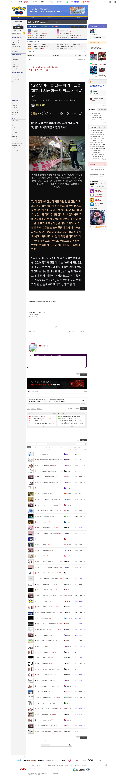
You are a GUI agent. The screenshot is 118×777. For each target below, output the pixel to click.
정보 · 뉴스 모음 (15, 40)
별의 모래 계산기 (15, 75)
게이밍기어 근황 (42, 646)
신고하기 (73, 331)
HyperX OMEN (15, 136)
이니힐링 (43, 350)
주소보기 (29, 51)
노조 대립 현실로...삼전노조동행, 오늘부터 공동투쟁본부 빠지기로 (52, 471)
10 (67, 741)
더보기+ (54, 413)
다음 (70, 741)
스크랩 (68, 331)
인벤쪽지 (40, 350)
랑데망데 (68, 657)
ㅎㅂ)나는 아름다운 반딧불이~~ (45, 493)
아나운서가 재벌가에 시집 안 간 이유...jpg (47, 499)
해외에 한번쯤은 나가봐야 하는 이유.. (46, 606)
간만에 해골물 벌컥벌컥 (43, 539)
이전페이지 (71, 408)
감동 (79, 447)
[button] (43, 426)
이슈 (35, 447)
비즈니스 (39, 765)
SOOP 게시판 (15, 51)
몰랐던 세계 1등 (42, 555)
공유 (65, 331)
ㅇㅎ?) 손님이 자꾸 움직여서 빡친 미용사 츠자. (48, 561)
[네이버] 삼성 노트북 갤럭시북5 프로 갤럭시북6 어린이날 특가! (98, 169)
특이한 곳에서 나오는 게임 (44, 720)
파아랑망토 (68, 499)
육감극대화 (68, 703)
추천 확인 (82, 331)
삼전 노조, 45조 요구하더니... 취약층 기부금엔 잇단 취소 (50, 488)
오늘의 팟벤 (14, 107)
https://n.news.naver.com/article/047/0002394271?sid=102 (42, 301)
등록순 (33, 391)
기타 (84, 447)
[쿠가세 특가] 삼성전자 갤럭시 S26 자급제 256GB (98, 172)
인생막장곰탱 (69, 697)
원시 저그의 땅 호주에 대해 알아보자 (46, 686)
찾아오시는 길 (77, 765)
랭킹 (45, 355)
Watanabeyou (69, 691)
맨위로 (77, 408)
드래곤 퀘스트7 (15, 147)
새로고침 (85, 391)
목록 (79, 59)
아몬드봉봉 (68, 493)
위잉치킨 (68, 714)
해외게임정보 (15, 132)
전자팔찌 (68, 527)
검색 (24, 33)
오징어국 (68, 555)
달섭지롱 (68, 731)
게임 (61, 447)
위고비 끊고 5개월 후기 (43, 657)
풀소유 (67, 589)
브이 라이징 (14, 138)
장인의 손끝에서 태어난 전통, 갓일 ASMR (47, 533)
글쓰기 (83, 440)
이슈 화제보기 (82, 26)
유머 (47, 447)
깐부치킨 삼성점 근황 (43, 635)
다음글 (32, 408)
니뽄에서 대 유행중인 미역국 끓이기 (46, 589)
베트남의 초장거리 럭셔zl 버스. (45, 652)
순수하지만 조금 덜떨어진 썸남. (45, 674)
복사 (34, 51)
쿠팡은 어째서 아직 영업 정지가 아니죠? (47, 697)
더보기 (46, 350)
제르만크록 (30, 55)
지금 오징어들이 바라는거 (44, 663)
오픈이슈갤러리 (84, 51)
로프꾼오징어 (69, 476)
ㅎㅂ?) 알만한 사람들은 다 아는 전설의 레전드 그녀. (49, 572)
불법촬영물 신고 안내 (69, 765)
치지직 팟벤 (14, 49)
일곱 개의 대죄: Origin (16, 141)
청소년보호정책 (60, 765)
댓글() (83, 59)
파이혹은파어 (69, 584)
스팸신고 (77, 331)
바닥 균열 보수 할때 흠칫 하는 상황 (46, 725)
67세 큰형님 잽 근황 (42, 618)
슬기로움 (68, 471)
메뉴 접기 (80, 355)
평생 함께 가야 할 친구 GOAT (44, 680)
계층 (75, 447)
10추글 (38, 443)
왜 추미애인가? (41, 454)
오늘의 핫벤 (14, 105)
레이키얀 (68, 459)
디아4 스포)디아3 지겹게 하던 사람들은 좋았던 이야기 (50, 505)
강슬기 (67, 663)
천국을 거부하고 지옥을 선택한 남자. (46, 669)
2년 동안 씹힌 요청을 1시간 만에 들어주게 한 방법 (49, 708)
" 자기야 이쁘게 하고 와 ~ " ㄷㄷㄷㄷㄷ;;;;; (47, 629)
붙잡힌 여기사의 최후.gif (43, 550)
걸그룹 (13, 127)
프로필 (37, 355)
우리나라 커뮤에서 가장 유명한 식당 (46, 482)
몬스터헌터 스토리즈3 (17, 143)
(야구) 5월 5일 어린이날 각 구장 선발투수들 (48, 731)
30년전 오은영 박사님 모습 (44, 516)
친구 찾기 (14, 62)
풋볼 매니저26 (15, 150)
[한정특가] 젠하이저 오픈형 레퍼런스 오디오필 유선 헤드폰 (98, 177)
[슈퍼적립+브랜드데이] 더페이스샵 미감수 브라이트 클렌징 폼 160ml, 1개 (98, 174)
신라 (67, 516)
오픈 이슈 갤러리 (15, 103)
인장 (31, 355)
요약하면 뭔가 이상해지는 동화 (45, 465)
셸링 (67, 454)
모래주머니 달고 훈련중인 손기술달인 (46, 476)
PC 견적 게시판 (15, 112)
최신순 (36, 391)
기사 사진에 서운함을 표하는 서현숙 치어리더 (48, 612)
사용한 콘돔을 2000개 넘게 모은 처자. (46, 527)
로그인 (105, 2)
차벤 (13, 125)
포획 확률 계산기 (15, 79)
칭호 (52, 355)
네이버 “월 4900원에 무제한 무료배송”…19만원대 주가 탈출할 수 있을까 (54, 623)
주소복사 (29, 370)
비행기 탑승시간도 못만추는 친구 (45, 584)
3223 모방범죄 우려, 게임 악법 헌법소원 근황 (48, 459)
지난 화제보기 (74, 26)
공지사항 (84, 765)
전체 (29, 447)
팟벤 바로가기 (15, 120)
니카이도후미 (69, 539)
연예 (41, 447)
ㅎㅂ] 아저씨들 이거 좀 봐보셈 (45, 714)
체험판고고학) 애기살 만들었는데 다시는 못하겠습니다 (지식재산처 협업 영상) (55, 567)
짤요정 (67, 629)
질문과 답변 (15, 59)
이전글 (38, 408)
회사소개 (33, 765)
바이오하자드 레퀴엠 (16, 145)
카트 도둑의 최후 (42, 691)
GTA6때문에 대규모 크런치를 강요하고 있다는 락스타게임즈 (51, 595)
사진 (70, 447)
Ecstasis (67, 510)
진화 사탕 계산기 (15, 77)
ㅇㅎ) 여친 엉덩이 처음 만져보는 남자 (46, 703)
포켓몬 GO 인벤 (18, 21)
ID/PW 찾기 (21, 30)
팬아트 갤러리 (15, 66)
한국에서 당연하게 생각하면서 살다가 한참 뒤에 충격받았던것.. (52, 578)
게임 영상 (14, 134)
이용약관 (44, 765)
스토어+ (104, 42)
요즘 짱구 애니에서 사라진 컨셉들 (45, 640)
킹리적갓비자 (69, 618)
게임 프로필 (59, 355)
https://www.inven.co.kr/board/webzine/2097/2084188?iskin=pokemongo (46, 370)
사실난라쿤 (68, 465)
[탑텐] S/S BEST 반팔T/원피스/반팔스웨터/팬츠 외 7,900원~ (98, 167)
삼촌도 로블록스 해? (42, 522)
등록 (83, 400)
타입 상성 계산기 (15, 81)
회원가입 (15, 30)
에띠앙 (67, 533)
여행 (13, 129)
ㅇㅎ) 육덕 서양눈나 (42, 601)
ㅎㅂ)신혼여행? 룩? (42, 544)
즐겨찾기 (45, 443)
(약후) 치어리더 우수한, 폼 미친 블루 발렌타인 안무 (49, 510)
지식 (66, 447)
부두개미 (68, 578)
